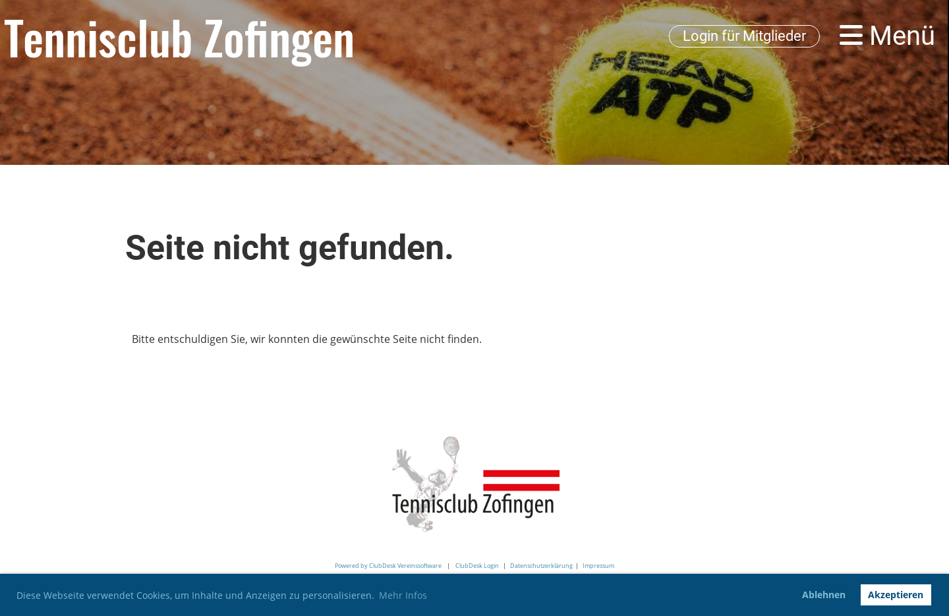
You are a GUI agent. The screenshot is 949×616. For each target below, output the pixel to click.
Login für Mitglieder (744, 36)
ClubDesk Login (477, 565)
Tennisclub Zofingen (179, 36)
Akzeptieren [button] (895, 594)
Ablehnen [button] (824, 594)
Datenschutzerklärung (541, 565)
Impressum (598, 565)
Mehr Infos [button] (403, 595)
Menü (887, 35)
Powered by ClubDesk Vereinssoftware (388, 565)
